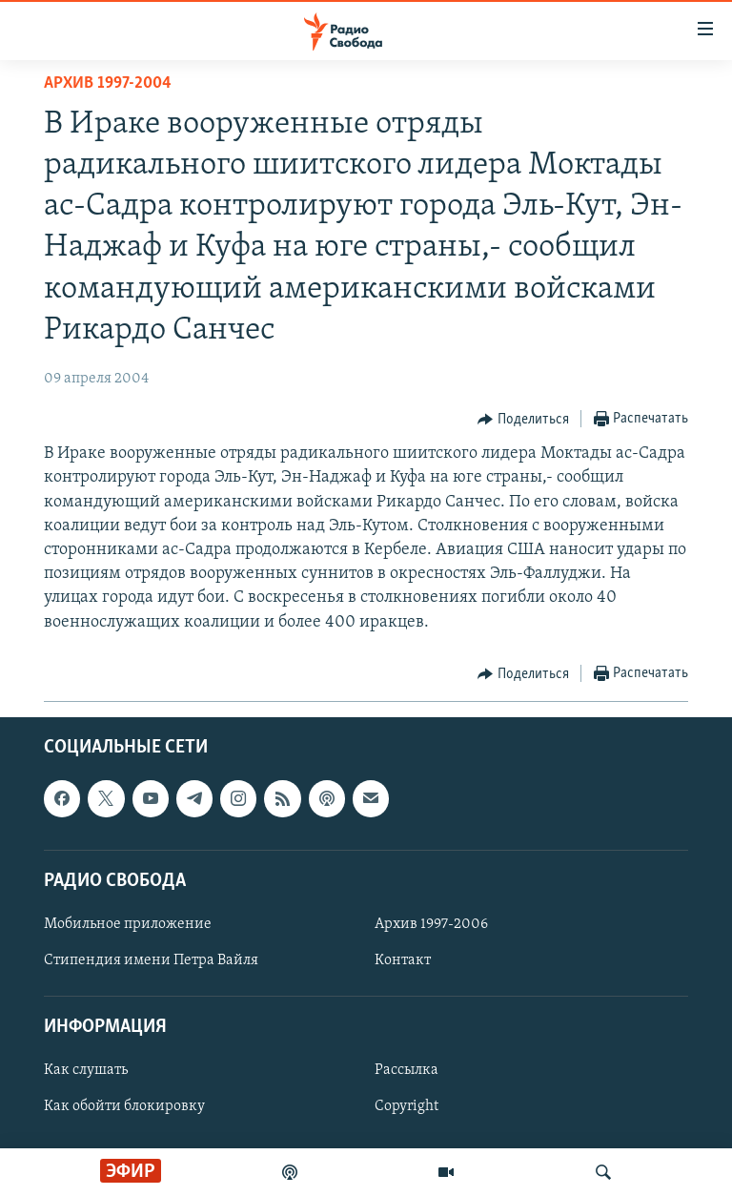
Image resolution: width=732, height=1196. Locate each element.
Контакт (403, 960)
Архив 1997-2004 (108, 83)
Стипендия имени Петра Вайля (151, 960)
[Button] (523, 419)
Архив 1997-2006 (431, 924)
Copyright (406, 1106)
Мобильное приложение (128, 924)
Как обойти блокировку (124, 1106)
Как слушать (86, 1070)
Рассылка (406, 1070)
